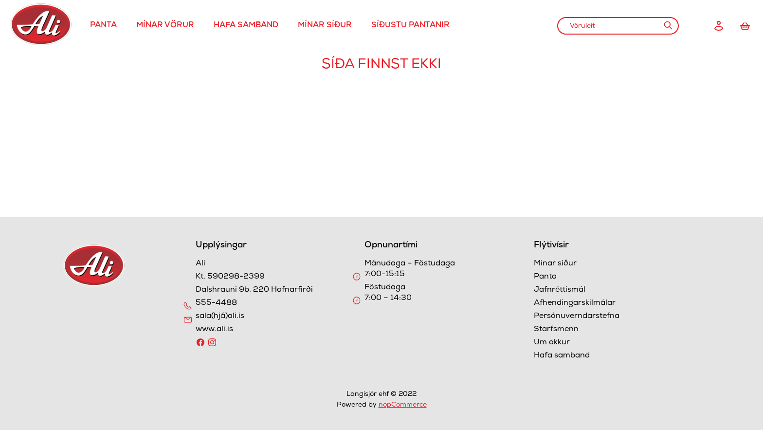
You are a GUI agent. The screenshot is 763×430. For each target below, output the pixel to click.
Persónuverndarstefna (576, 316)
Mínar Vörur (165, 26)
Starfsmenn (556, 330)
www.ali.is (214, 330)
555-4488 (216, 303)
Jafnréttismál (559, 290)
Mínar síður (325, 26)
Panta (103, 26)
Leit (667, 25)
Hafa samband (246, 26)
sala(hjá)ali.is (220, 316)
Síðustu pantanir (410, 26)
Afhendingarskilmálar (575, 303)
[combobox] (618, 26)
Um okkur (552, 343)
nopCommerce (403, 405)
